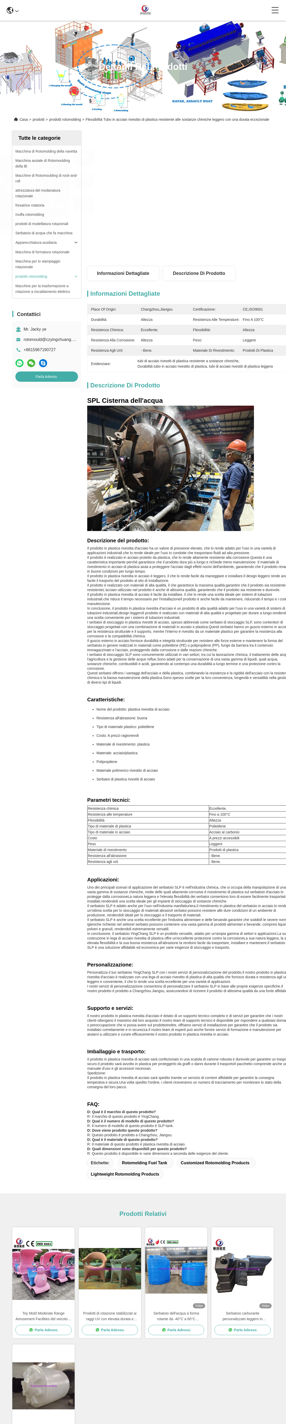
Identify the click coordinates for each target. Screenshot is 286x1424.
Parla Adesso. (47, 377)
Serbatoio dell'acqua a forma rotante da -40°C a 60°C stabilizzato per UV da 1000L (176, 1316)
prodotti (39, 119)
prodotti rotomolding (65, 119)
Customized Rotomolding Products (215, 1163)
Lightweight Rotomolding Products (125, 1174)
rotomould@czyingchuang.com (52, 339)
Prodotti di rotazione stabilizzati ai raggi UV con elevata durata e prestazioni (109, 1316)
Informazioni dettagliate (123, 273)
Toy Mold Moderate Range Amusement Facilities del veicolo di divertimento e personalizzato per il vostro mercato (43, 1316)
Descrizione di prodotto (199, 273)
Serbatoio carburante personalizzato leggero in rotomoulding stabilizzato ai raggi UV (242, 1316)
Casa (23, 119)
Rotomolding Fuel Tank (144, 1163)
